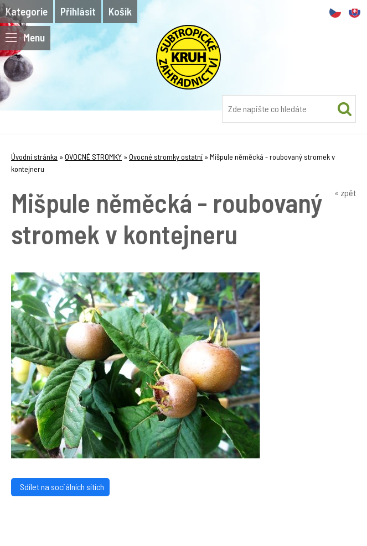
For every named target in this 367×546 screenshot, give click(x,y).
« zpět (345, 192)
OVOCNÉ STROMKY (93, 156)
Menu (25, 37)
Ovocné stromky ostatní (166, 156)
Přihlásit (78, 11)
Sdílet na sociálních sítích (60, 486)
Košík (120, 11)
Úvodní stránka (34, 156)
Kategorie (27, 11)
